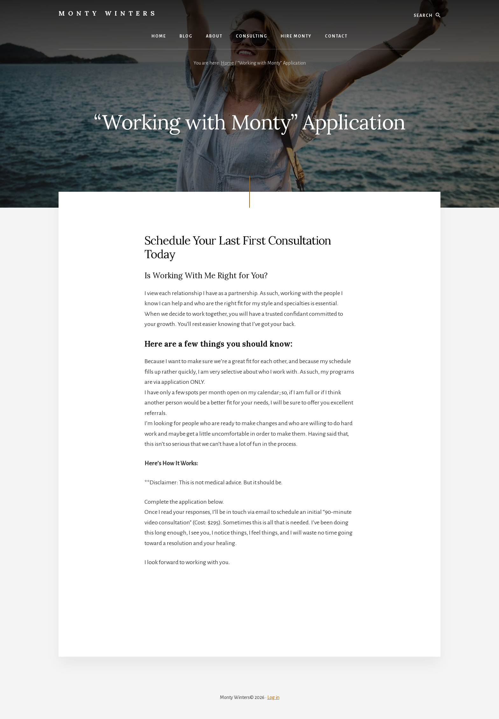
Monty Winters (108, 13)
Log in (273, 697)
